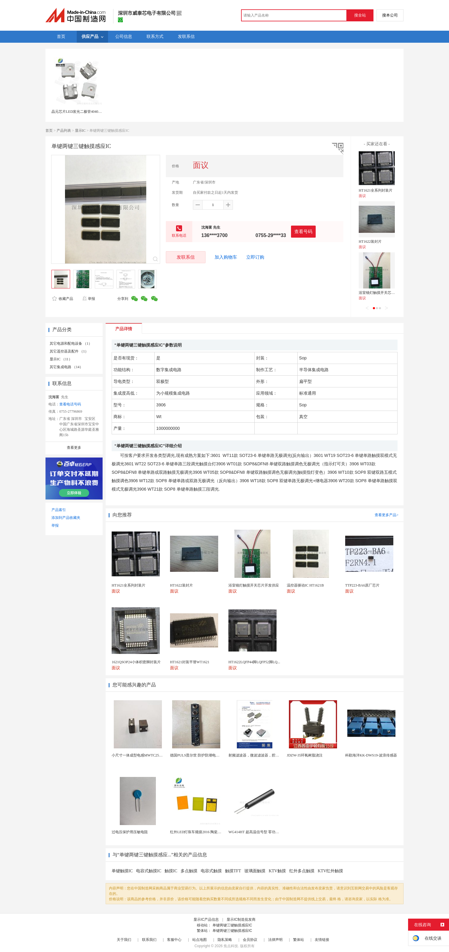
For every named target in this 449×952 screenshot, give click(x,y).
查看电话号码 (70, 404)
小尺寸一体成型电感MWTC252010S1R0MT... (147, 755)
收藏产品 (62, 299)
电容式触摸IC (148, 871)
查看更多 (74, 447)
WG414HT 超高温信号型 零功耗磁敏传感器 (262, 832)
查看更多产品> (386, 515)
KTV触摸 (277, 871)
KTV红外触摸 (330, 871)
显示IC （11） (61, 359)
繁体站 (298, 940)
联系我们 (149, 940)
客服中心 (174, 940)
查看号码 (303, 231)
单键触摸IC (122, 871)
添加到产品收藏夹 (65, 518)
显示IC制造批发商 (241, 919)
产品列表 (64, 130)
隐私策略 (225, 940)
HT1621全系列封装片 (375, 190)
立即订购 (255, 257)
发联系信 (186, 257)
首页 (49, 130)
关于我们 (124, 940)
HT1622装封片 (370, 241)
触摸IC (171, 871)
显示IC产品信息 (206, 919)
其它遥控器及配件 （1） (69, 351)
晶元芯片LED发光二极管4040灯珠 (78, 111)
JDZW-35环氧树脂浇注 (305, 755)
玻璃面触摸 (254, 871)
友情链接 (322, 940)
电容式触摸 (211, 871)
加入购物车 (226, 257)
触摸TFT (233, 871)
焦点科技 (231, 946)
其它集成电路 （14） (66, 367)
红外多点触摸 (301, 871)
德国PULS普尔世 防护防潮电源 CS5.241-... (203, 755)
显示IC (80, 130)
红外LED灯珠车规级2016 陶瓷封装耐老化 (203, 832)
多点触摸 (189, 871)
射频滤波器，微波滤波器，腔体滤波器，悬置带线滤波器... (274, 755)
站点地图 (199, 940)
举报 (88, 299)
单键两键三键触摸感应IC (232, 925)
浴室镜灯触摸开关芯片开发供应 (384, 293)
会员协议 (250, 940)
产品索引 (58, 510)
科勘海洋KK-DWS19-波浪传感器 (371, 755)
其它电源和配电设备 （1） (71, 343)
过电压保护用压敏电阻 (130, 832)
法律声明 (275, 940)
